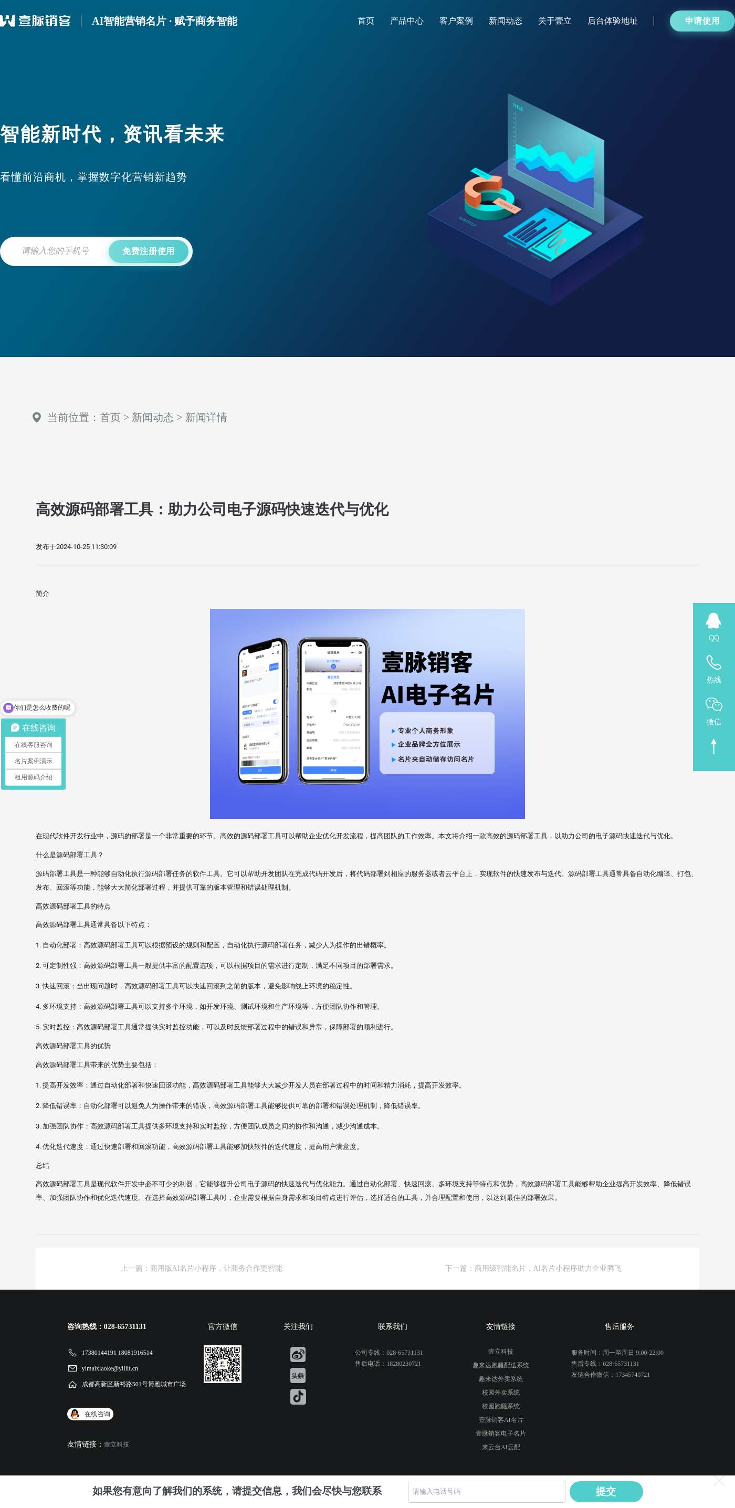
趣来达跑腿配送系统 (500, 1365)
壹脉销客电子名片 (501, 1433)
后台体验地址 (612, 20)
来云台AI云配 (501, 1447)
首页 (366, 20)
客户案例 (456, 20)
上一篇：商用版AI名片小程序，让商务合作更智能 (202, 1268)
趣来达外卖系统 (501, 1379)
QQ (714, 638)
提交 (606, 1491)
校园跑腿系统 (501, 1406)
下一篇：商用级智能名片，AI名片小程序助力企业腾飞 (533, 1268)
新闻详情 (206, 417)
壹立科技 (116, 1444)
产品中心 (407, 20)
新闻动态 (505, 20)
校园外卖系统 (501, 1392)
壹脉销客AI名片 (501, 1419)
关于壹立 (555, 20)
